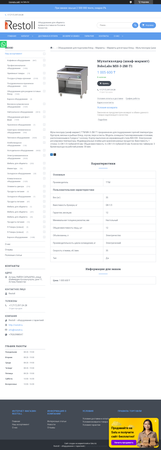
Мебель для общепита (17, 163)
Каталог (25, 36)
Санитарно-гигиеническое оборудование (19, 131)
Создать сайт (14, 2)
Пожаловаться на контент (96, 446)
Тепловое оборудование (18, 138)
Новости (51, 424)
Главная (12, 36)
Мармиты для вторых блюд (120, 48)
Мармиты (100, 48)
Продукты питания (15, 191)
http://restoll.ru (16, 325)
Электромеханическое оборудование (17, 156)
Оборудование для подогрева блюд (75, 48)
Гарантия (89, 36)
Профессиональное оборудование (16, 66)
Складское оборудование (19, 173)
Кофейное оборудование (18, 60)
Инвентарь (12, 168)
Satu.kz (94, 443)
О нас (116, 36)
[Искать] (135, 25)
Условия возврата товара (95, 422)
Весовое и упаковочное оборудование (18, 105)
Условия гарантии (91, 425)
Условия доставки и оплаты (96, 418)
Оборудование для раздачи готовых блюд (24, 92)
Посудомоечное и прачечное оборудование (20, 84)
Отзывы (9, 249)
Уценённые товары (16, 73)
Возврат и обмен (71, 36)
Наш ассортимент (13, 53)
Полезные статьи (13, 255)
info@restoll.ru (15, 330)
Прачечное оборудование (19, 125)
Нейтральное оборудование (20, 112)
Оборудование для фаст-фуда (18, 118)
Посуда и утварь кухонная (19, 78)
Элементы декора (15, 186)
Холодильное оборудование (20, 150)
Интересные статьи (56, 421)
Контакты (104, 36)
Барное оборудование (17, 99)
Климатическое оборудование (14, 179)
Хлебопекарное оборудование (14, 144)
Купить (106, 83)
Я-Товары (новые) (15, 227)
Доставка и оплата (48, 36)
